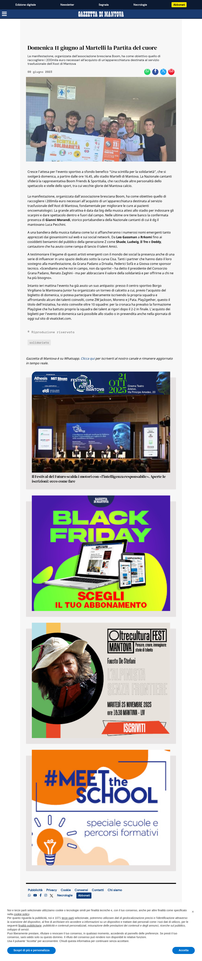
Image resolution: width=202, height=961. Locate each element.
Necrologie (140, 4)
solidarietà (39, 342)
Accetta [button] (184, 950)
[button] (193, 912)
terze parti (68, 917)
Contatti (98, 890)
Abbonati (179, 4)
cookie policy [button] (21, 914)
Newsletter (67, 4)
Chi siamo (115, 890)
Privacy (51, 890)
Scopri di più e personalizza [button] (31, 950)
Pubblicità (35, 890)
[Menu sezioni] (4, 14)
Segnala (104, 4)
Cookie (66, 890)
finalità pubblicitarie (30, 925)
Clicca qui (88, 358)
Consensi (81, 890)
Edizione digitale (25, 4)
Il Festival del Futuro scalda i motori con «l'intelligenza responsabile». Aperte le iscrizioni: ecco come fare (98, 479)
